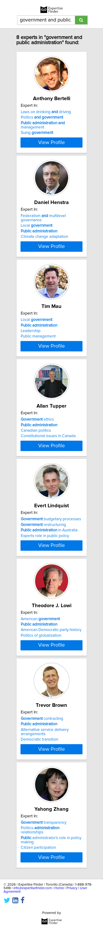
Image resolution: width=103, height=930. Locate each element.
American (40, 653)
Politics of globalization (41, 669)
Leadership (31, 339)
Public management (38, 345)
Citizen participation (38, 894)
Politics (42, 117)
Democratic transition (39, 782)
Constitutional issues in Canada (48, 453)
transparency (43, 869)
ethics (37, 436)
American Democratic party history (51, 664)
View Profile (51, 146)
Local (36, 230)
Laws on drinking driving (46, 112)
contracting (42, 761)
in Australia (49, 556)
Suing (37, 133)
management (43, 125)
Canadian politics (36, 447)
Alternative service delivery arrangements (45, 774)
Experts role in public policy (45, 561)
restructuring (43, 550)
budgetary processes (51, 544)
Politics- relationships (40, 876)
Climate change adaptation (44, 241)
